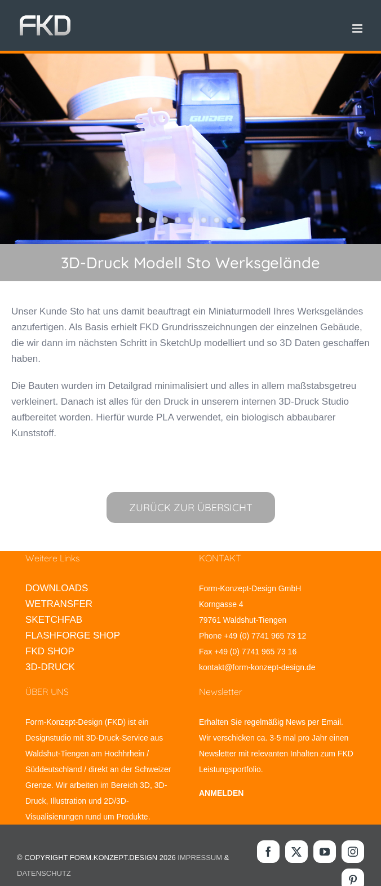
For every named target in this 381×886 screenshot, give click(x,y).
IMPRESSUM (200, 857)
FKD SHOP (49, 651)
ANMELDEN (221, 793)
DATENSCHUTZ (44, 873)
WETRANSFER (58, 604)
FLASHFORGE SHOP (72, 635)
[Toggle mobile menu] (358, 28)
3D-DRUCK (50, 667)
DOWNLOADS (56, 588)
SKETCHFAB (53, 619)
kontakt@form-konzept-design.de (257, 667)
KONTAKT (220, 558)
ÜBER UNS (47, 691)
